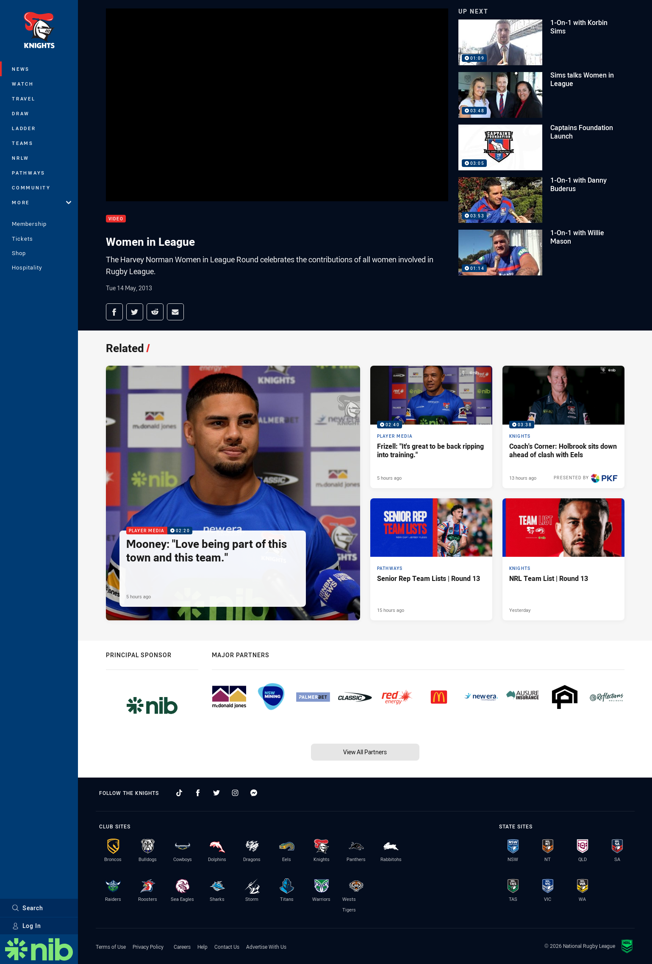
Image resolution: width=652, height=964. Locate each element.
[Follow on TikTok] (179, 792)
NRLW (20, 158)
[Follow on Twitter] (216, 792)
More (41, 202)
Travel (24, 98)
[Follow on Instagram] (235, 792)
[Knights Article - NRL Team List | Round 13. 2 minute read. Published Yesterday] (563, 559)
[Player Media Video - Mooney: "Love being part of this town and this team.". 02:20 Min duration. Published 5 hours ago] (233, 493)
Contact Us (226, 946)
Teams (22, 143)
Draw (21, 113)
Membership (29, 224)
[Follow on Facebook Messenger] (253, 792)
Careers (182, 946)
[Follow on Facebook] (197, 792)
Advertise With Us (266, 946)
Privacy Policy (148, 946)
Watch (23, 84)
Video (115, 219)
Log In (26, 926)
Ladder (24, 128)
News (21, 69)
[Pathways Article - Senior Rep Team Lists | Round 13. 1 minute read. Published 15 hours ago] (431, 559)
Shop (19, 253)
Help (202, 946)
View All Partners (365, 752)
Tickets (22, 238)
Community (31, 187)
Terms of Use (111, 946)
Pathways (28, 172)
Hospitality (27, 267)
